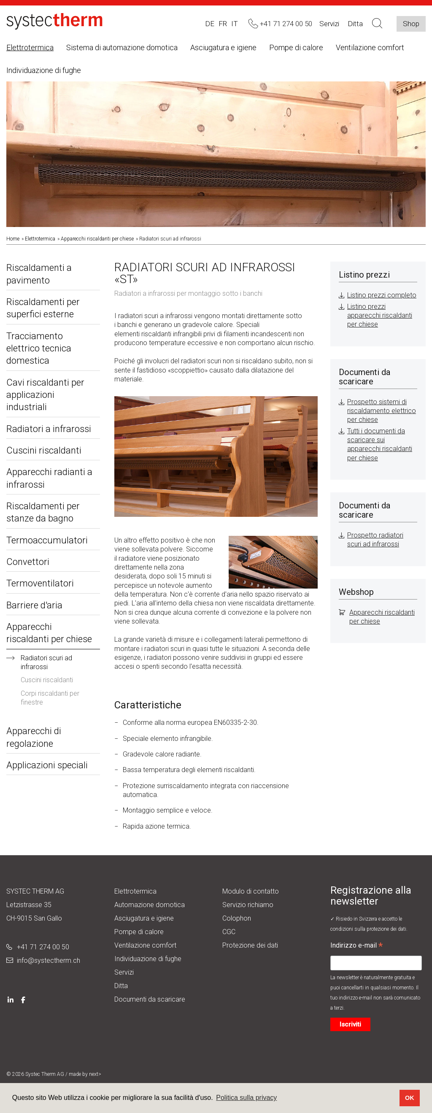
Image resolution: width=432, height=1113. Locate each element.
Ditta (121, 986)
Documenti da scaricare (149, 999)
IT (234, 23)
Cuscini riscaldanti (43, 450)
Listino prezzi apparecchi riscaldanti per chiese (379, 316)
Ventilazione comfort (370, 47)
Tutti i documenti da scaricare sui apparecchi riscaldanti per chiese (379, 444)
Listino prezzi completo (381, 295)
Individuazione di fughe (43, 70)
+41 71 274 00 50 (43, 947)
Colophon (236, 918)
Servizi (329, 23)
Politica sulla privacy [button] (246, 1097)
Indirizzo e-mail (356, 946)
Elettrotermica (30, 47)
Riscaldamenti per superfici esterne (43, 308)
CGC (228, 932)
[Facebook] (23, 999)
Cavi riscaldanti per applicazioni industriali (45, 395)
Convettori (27, 561)
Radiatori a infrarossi (48, 429)
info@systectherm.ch (48, 960)
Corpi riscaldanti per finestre (50, 697)
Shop (411, 23)
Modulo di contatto (250, 891)
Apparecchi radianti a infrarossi (49, 478)
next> (95, 1074)
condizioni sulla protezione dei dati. (369, 929)
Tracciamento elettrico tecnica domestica (38, 348)
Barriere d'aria (34, 605)
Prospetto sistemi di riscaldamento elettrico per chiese (381, 411)
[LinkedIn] (10, 999)
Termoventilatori (40, 583)
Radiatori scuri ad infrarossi (46, 662)
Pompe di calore (296, 47)
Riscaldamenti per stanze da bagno (43, 512)
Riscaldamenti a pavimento (39, 273)
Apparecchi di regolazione (33, 737)
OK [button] (409, 1097)
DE (209, 23)
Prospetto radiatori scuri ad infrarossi (375, 539)
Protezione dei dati (250, 945)
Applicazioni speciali (47, 765)
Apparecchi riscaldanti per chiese (97, 239)
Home (12, 239)
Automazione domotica (149, 905)
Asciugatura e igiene (223, 47)
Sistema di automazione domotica (122, 47)
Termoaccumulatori (47, 540)
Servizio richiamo (247, 905)
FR (223, 23)
